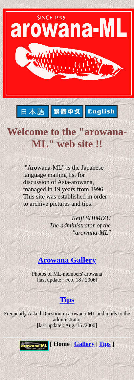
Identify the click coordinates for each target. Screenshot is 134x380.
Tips (67, 299)
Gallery (84, 343)
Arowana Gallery (67, 260)
